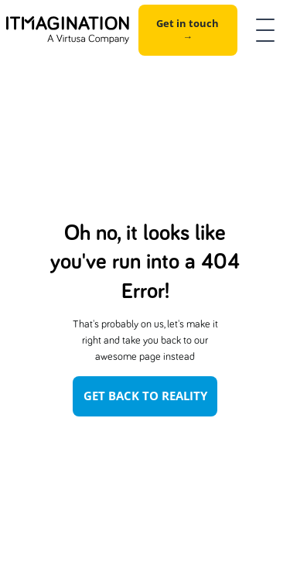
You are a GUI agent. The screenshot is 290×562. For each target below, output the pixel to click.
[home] (67, 30)
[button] (262, 30)
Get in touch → (187, 29)
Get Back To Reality (145, 395)
